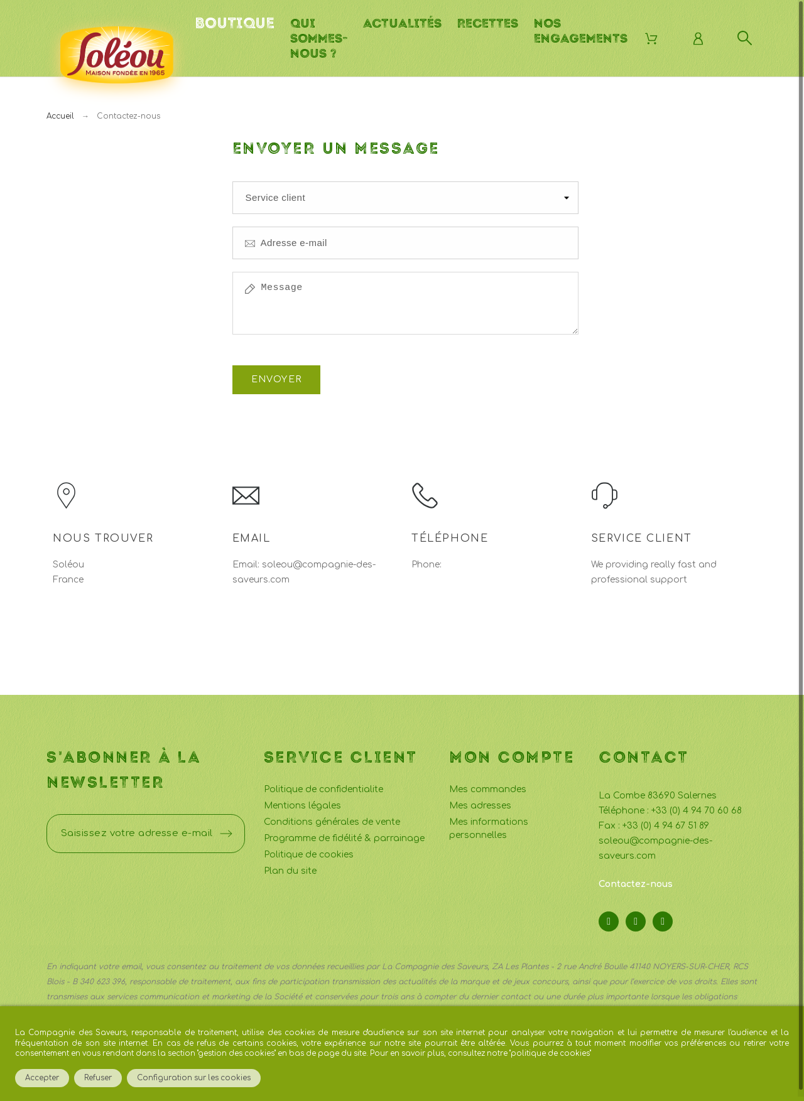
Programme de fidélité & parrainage (344, 834)
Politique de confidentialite (323, 785)
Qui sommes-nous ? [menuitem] (318, 38)
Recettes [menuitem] (487, 23)
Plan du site (290, 866)
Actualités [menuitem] (402, 23)
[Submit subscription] (226, 829)
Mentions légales (302, 801)
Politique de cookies (309, 850)
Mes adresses (480, 801)
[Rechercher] (744, 38)
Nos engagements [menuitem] (580, 31)
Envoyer (276, 375)
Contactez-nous (636, 879)
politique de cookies (550, 1054)
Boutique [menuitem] (234, 23)
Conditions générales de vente (332, 817)
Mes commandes (487, 785)
